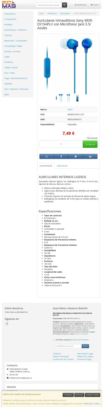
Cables (7, 56)
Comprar (90, 144)
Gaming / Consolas (12, 51)
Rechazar (79, 395)
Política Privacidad (61, 356)
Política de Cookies (91, 403)
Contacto (57, 353)
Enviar (85, 346)
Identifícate (81, 4)
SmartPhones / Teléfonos (15, 30)
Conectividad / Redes (13, 46)
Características (46, 165)
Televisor (8, 35)
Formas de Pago (84, 359)
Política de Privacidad (80, 334)
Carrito (95, 4)
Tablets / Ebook (11, 67)
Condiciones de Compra (63, 359)
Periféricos (8, 62)
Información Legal (85, 353)
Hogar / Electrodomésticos (15, 78)
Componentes (10, 19)
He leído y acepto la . (72, 340)
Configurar (68, 395)
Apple (6, 94)
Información (62, 165)
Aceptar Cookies (92, 395)
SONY (70, 109)
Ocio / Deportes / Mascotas (16, 89)
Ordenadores (10, 13)
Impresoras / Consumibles (15, 40)
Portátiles (8, 24)
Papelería (8, 83)
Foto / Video (9, 73)
